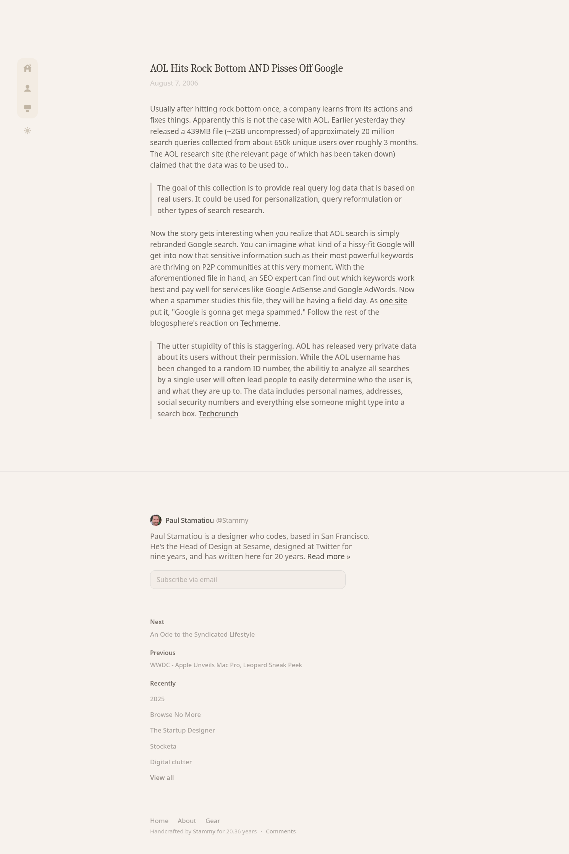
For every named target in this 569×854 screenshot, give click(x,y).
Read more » (329, 556)
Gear (212, 820)
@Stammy (232, 520)
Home (159, 820)
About (187, 820)
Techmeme (259, 323)
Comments (281, 831)
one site (393, 301)
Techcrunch (218, 414)
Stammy (204, 831)
